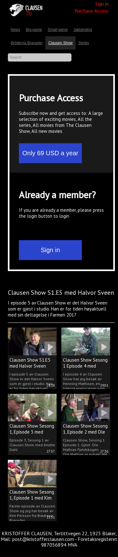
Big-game (34, 29)
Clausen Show (60, 43)
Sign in (102, 4)
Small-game (58, 29)
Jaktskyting (82, 29)
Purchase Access (92, 11)
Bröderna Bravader (26, 43)
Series (83, 43)
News (15, 29)
